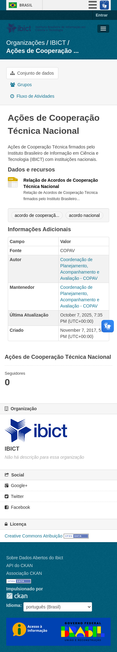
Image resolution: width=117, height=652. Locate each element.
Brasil (25, 5)
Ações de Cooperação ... (42, 50)
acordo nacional (84, 215)
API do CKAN (19, 565)
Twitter (14, 496)
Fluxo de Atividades (32, 96)
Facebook (17, 507)
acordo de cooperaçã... (37, 215)
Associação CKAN (24, 573)
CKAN (16, 596)
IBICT (58, 42)
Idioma (13, 605)
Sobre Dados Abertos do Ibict (34, 557)
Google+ (16, 485)
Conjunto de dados (32, 73)
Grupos (21, 84)
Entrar (102, 15)
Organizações (25, 42)
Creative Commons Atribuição (33, 535)
